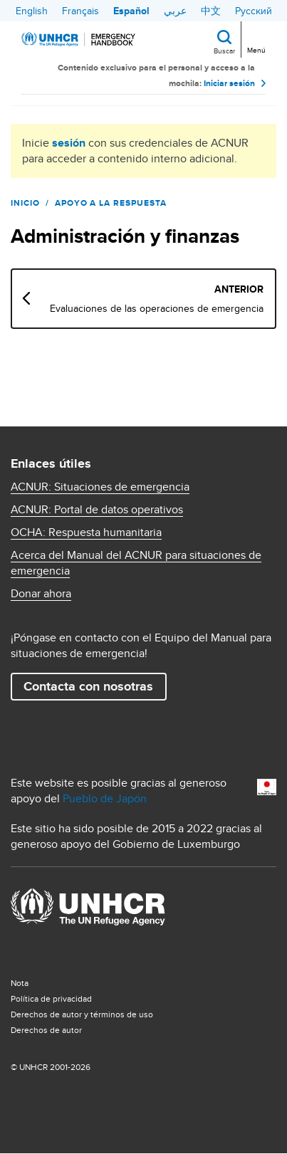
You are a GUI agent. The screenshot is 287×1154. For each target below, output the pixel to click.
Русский (253, 11)
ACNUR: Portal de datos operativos (97, 510)
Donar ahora (41, 594)
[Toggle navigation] (255, 38)
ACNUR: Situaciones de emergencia (100, 487)
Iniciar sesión (229, 83)
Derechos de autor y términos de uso (82, 1014)
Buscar (224, 51)
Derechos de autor (46, 1030)
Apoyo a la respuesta (111, 202)
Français (80, 11)
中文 (211, 11)
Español (131, 11)
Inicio (25, 202)
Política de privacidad (51, 998)
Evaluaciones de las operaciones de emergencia (156, 308)
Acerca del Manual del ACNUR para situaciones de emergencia (136, 563)
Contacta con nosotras (88, 686)
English (32, 11)
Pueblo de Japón (105, 798)
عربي (175, 11)
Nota (19, 983)
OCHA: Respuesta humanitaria (86, 532)
